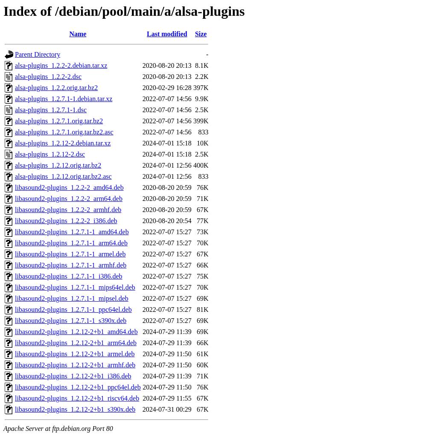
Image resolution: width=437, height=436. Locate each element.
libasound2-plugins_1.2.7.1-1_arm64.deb (71, 243)
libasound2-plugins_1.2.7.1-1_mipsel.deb (71, 298)
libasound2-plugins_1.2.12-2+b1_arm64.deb (76, 342)
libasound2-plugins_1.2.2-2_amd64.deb (69, 187)
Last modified (167, 34)
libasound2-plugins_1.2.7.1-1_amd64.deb (72, 231)
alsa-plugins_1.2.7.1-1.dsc (51, 109)
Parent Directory (37, 54)
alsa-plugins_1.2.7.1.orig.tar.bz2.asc (64, 132)
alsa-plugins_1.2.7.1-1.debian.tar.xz (63, 98)
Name (77, 34)
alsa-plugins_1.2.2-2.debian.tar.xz (61, 65)
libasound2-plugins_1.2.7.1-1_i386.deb (68, 276)
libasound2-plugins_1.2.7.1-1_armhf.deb (70, 265)
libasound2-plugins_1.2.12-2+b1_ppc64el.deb (78, 387)
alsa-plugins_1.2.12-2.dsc (50, 154)
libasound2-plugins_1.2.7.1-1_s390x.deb (70, 320)
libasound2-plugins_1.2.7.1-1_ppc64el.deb (73, 309)
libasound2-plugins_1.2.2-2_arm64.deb (68, 198)
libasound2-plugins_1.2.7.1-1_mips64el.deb (75, 287)
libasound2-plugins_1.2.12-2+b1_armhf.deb (75, 365)
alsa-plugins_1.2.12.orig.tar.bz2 (58, 165)
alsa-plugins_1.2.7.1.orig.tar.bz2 (59, 121)
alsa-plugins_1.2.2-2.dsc (48, 76)
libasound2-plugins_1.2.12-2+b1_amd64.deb (76, 331)
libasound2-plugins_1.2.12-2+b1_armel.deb (75, 354)
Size (201, 34)
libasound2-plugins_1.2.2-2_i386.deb (66, 220)
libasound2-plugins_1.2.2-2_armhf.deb (68, 209)
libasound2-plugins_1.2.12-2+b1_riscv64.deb (77, 398)
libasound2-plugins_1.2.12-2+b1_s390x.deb (75, 409)
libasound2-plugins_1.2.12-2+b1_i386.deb (73, 376)
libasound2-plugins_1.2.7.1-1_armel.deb (70, 254)
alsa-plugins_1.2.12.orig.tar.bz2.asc (63, 176)
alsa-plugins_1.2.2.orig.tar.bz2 (56, 87)
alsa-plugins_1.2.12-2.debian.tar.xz (63, 143)
